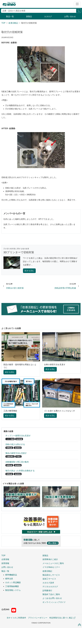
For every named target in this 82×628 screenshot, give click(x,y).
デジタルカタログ (50, 586)
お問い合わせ (70, 16)
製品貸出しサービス (51, 575)
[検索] (38, 11)
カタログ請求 (48, 583)
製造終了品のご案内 (51, 594)
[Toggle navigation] (77, 4)
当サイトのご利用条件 (16, 618)
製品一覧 (10, 16)
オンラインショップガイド (54, 602)
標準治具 (9, 579)
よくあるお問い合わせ (52, 598)
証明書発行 (47, 590)
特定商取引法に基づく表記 (62, 618)
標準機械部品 (11, 575)
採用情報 (5, 563)
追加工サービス (49, 579)
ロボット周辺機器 (13, 582)
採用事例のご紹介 (50, 559)
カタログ (48, 16)
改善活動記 (47, 571)
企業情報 (5, 559)
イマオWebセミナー (51, 567)
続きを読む (29, 271)
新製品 (29, 16)
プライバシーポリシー (37, 618)
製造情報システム (13, 590)
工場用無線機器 (12, 586)
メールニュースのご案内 (53, 563)
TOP (3, 555)
